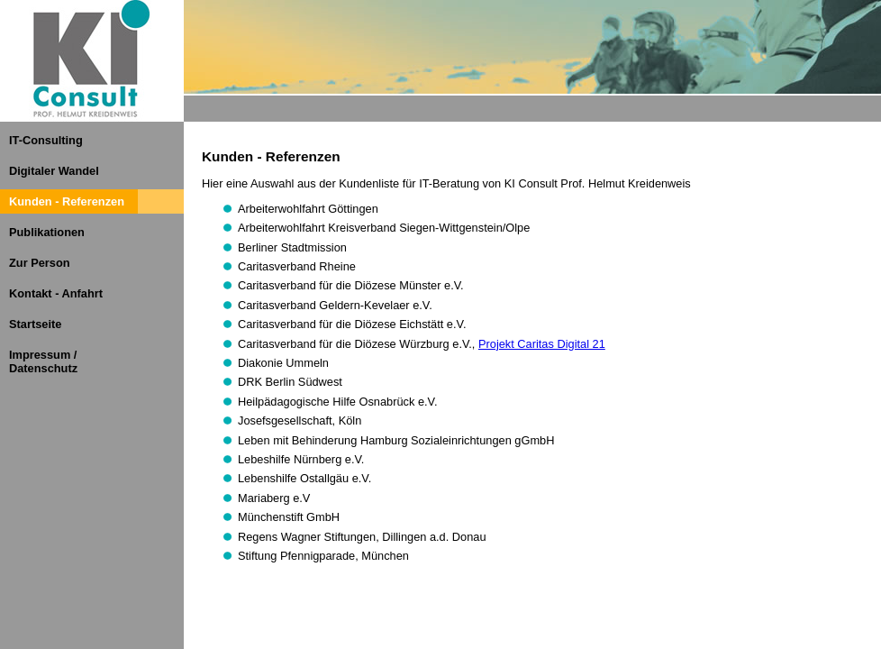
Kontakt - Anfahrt (56, 293)
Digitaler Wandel (54, 171)
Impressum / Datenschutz (43, 361)
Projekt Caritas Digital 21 (541, 344)
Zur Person (39, 263)
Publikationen (47, 232)
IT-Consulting (46, 140)
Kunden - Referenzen (66, 201)
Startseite (35, 324)
